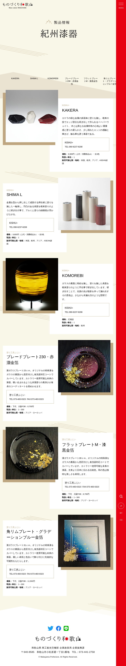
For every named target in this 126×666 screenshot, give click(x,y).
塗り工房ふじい (13, 352)
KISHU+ (65, 105)
